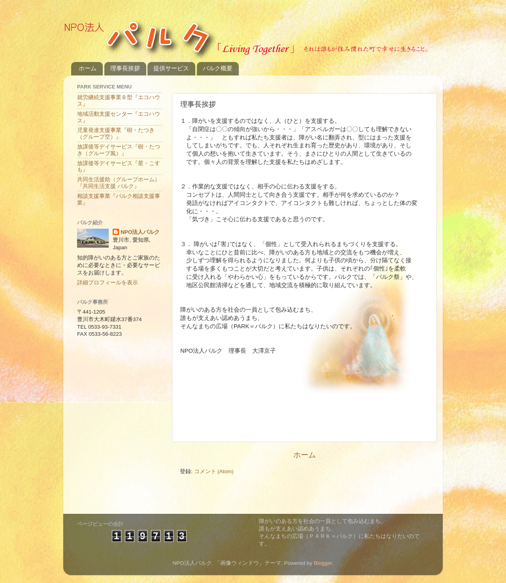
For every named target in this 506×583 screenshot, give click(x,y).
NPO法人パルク (140, 232)
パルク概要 (217, 68)
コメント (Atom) (214, 471)
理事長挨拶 (125, 68)
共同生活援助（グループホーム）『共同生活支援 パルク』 (118, 182)
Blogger (323, 563)
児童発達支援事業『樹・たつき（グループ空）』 (116, 133)
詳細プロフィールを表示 (107, 283)
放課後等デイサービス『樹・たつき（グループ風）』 (118, 149)
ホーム (87, 68)
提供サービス (171, 68)
